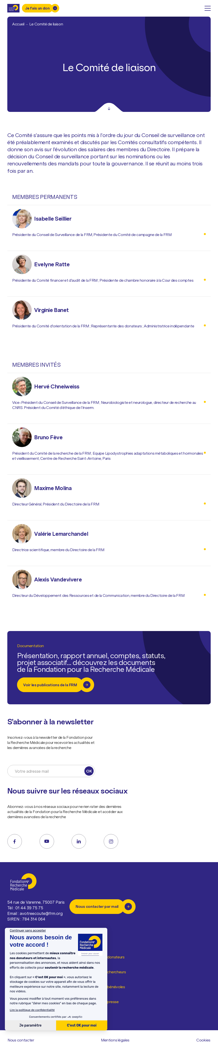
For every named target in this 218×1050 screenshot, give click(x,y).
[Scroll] (109, 107)
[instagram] (111, 841)
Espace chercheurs (110, 972)
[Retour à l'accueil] (13, 8)
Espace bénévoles (109, 987)
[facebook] (14, 841)
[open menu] (208, 8)
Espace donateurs (109, 957)
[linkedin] (78, 841)
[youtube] (47, 841)
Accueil (18, 23)
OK (89, 771)
